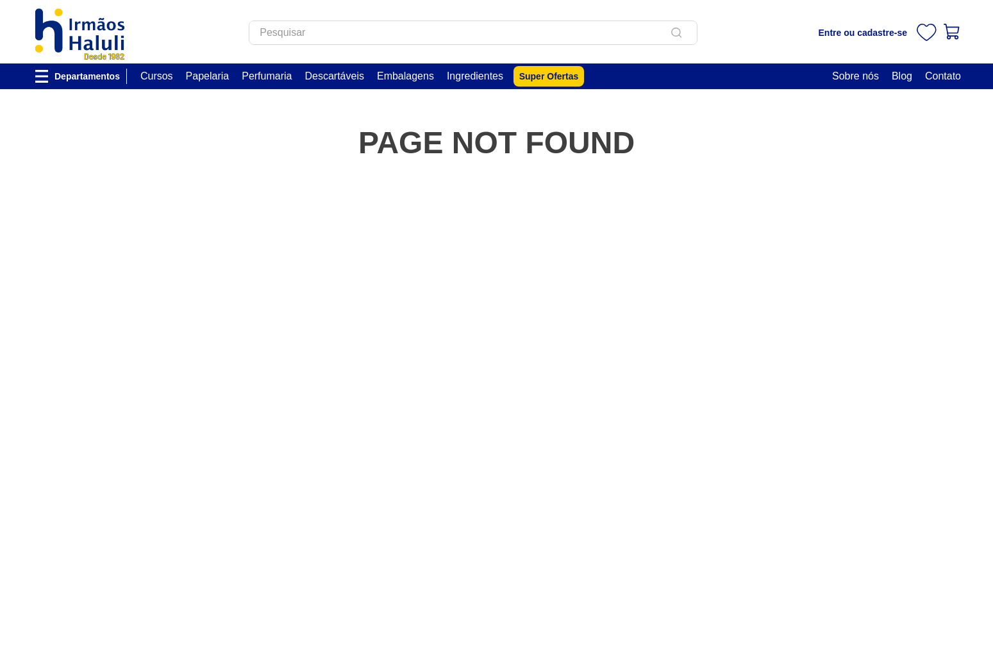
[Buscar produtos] (679, 32)
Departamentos (87, 76)
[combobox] (473, 33)
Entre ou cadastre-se (863, 33)
